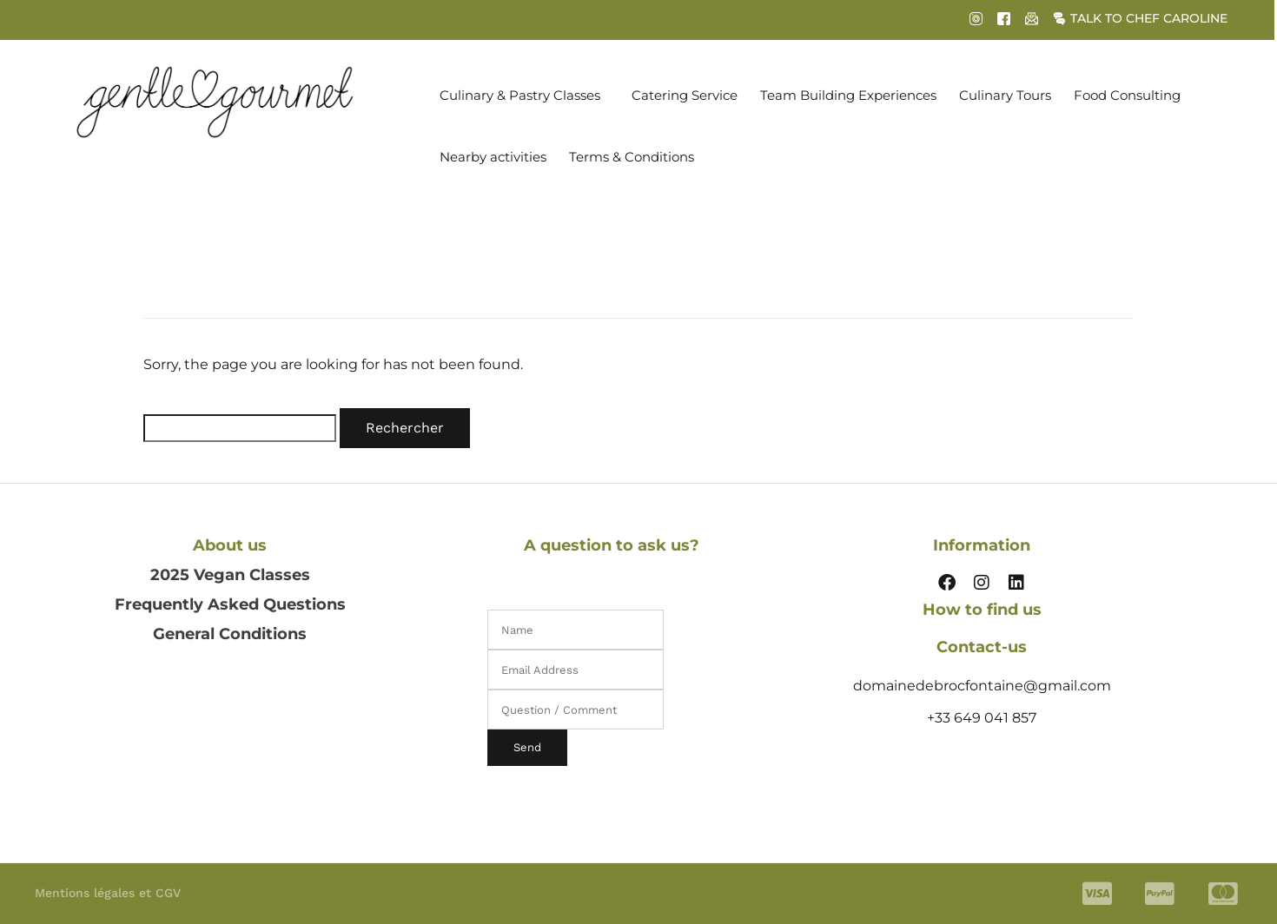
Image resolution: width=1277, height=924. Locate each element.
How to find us (982, 609)
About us (230, 545)
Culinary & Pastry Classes (520, 95)
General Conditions (230, 634)
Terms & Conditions (631, 156)
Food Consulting (1127, 95)
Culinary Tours (1005, 95)
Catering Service (685, 95)
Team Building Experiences (848, 95)
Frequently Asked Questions (230, 604)
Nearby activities (493, 156)
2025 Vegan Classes (230, 574)
